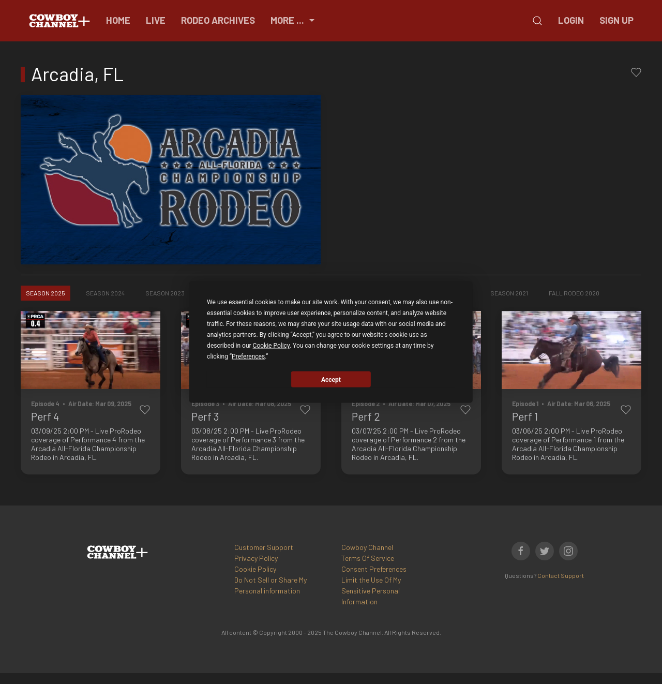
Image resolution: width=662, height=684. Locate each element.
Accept (331, 379)
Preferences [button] (248, 356)
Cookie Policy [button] (271, 345)
